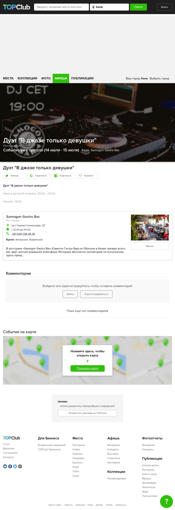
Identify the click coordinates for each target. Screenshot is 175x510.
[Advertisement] (87, 44)
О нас (6, 444)
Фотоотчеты (152, 438)
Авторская (21, 239)
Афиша (61, 78)
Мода (145, 491)
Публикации (82, 78)
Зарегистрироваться (96, 294)
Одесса (68, 504)
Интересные (12, 146)
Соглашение (10, 453)
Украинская (36, 239)
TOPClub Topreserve (49, 449)
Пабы (76, 471)
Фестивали (113, 462)
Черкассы (120, 504)
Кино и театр (149, 474)
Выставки (113, 453)
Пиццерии (78, 458)
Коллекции (27, 78)
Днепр (99, 504)
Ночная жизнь (150, 465)
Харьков (80, 504)
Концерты (113, 449)
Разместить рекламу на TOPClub (87, 413)
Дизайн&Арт (149, 483)
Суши (76, 475)
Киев (90, 504)
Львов (109, 504)
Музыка (146, 478)
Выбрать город (159, 78)
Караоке (78, 453)
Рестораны (13, 220)
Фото (46, 78)
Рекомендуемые (116, 478)
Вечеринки (113, 445)
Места (8, 78)
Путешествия (149, 496)
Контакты (8, 457)
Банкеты (77, 462)
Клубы (76, 449)
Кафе (76, 467)
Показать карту (87, 368)
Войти (164, 7)
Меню (150, 246)
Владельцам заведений (51, 445)
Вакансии (8, 448)
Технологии (148, 487)
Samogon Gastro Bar (105, 150)
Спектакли (113, 458)
